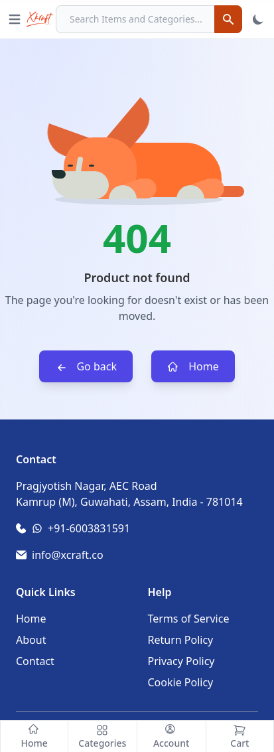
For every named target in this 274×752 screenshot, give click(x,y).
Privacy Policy (181, 661)
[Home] (34, 736)
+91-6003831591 (89, 528)
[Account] (171, 736)
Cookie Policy (181, 682)
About (31, 640)
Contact (35, 661)
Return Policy (181, 640)
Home (193, 366)
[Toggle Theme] (258, 19)
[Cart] (240, 736)
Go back (86, 366)
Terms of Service (189, 618)
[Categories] (102, 736)
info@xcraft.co (67, 555)
